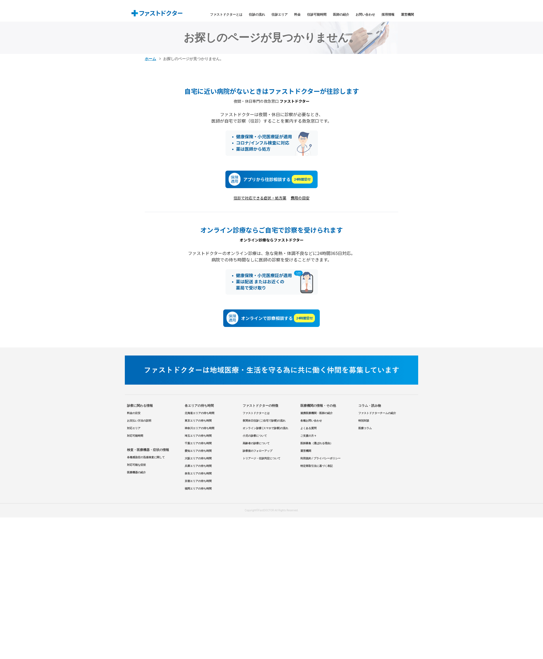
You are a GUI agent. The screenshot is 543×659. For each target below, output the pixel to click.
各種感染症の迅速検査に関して (146, 457)
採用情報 (388, 14)
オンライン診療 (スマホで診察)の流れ (265, 428)
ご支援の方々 (308, 435)
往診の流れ (257, 14)
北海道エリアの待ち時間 (199, 413)
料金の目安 (133, 413)
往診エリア (280, 14)
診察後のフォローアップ (257, 450)
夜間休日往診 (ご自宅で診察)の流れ (264, 420)
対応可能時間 (135, 435)
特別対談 (363, 420)
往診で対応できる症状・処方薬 (259, 198)
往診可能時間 (317, 14)
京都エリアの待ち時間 (198, 480)
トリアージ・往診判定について (261, 458)
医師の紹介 (341, 14)
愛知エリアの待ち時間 (198, 450)
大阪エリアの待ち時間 (198, 458)
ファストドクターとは (226, 14)
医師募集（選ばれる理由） (316, 443)
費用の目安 (300, 198)
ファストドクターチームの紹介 (377, 413)
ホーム (150, 59)
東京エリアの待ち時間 (198, 420)
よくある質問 (308, 428)
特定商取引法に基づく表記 (316, 465)
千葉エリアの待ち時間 (198, 443)
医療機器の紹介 (136, 472)
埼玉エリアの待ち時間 (198, 435)
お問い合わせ (365, 14)
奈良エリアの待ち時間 (198, 473)
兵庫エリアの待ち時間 (198, 465)
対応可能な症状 (136, 464)
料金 (297, 14)
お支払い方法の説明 (139, 420)
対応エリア (133, 428)
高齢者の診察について (256, 443)
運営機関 (407, 14)
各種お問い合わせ (311, 420)
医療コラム (365, 428)
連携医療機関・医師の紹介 (316, 413)
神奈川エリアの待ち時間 (199, 428)
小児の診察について (255, 435)
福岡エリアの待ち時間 (198, 488)
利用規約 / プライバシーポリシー (320, 458)
